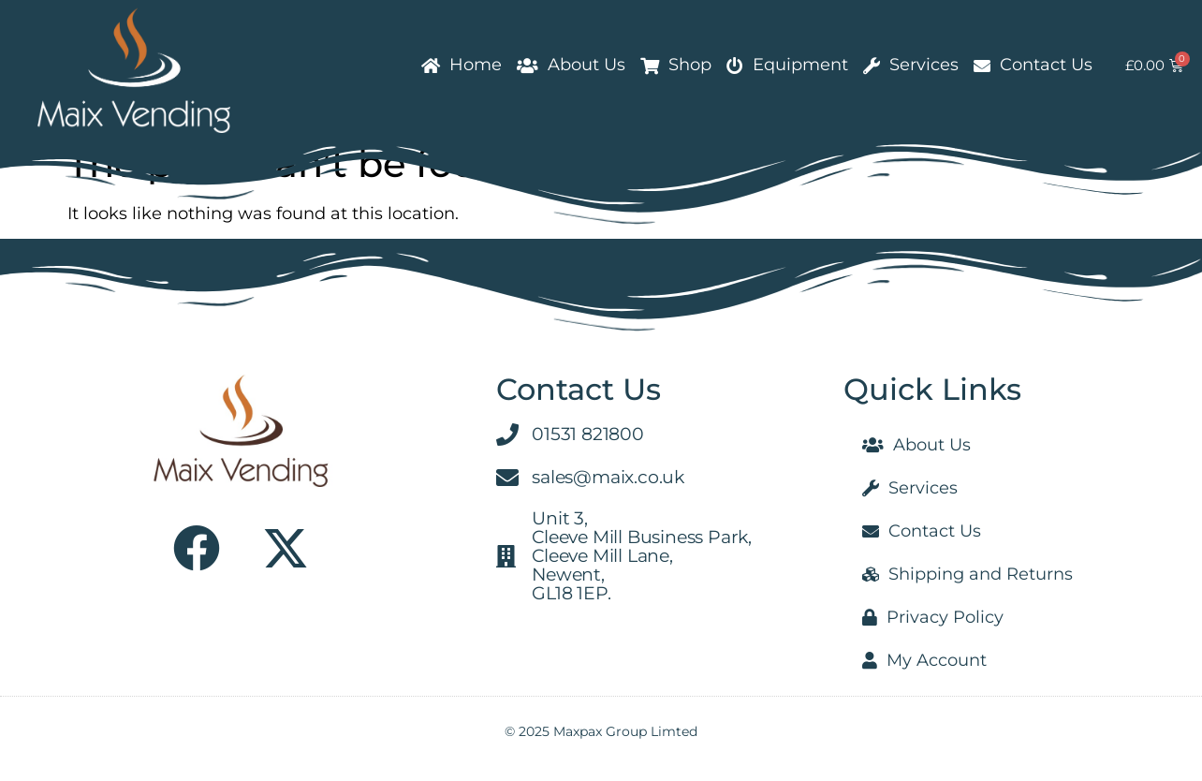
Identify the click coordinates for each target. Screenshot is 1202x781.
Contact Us (1033, 64)
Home (461, 64)
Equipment (787, 64)
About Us (571, 64)
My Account (924, 660)
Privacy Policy (933, 617)
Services (911, 64)
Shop (675, 64)
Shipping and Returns (967, 574)
